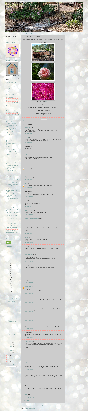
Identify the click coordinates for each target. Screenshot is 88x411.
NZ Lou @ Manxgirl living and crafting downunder (12, 199)
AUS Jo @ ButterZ (9, 116)
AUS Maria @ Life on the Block (12, 138)
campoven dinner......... (12, 327)
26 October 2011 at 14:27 (29, 250)
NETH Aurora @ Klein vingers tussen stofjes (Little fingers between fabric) (12, 185)
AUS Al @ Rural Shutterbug (11, 88)
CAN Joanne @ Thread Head (11, 170)
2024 (9, 265)
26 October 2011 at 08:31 (29, 171)
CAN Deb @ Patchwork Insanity (12, 165)
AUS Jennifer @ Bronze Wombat (12, 112)
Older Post (62, 405)
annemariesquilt (28, 286)
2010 (9, 355)
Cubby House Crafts (29, 254)
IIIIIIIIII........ (10, 311)
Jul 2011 (10, 340)
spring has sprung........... (13, 318)
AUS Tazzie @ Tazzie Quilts (11, 160)
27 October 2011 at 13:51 (29, 328)
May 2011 (11, 344)
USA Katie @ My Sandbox (11, 230)
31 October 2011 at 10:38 (29, 390)
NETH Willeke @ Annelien (11, 188)
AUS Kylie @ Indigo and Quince (12, 123)
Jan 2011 (10, 352)
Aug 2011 (11, 338)
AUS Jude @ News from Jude (11, 119)
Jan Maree (27, 137)
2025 (9, 263)
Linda (26, 353)
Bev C (26, 265)
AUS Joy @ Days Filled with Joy (12, 118)
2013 (9, 287)
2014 (9, 285)
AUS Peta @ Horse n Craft (11, 151)
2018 (9, 277)
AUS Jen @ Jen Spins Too (11, 110)
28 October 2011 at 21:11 (29, 379)
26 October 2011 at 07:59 (29, 142)
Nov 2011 (11, 294)
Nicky (26, 394)
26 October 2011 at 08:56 (29, 206)
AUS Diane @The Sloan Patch (12, 102)
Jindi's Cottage (28, 127)
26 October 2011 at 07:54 (29, 133)
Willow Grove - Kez (29, 210)
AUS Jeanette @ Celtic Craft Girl (12, 108)
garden (26, 120)
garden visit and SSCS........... (11, 305)
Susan (26, 246)
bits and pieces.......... (12, 329)
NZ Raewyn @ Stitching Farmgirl (12, 201)
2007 (9, 361)
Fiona (26, 200)
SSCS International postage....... (12, 315)
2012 (9, 289)
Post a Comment (27, 400)
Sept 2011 (11, 336)
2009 (9, 357)
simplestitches (27, 154)
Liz (25, 167)
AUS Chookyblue (9, 97)
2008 (9, 359)
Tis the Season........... (12, 331)
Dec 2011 (10, 292)
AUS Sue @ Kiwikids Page (11, 156)
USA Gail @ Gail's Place (10, 220)
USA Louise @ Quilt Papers (11, 232)
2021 (9, 271)
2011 (9, 291)
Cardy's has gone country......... (11, 302)
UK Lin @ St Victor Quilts (11, 205)
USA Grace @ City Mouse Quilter (12, 222)
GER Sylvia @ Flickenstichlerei (12, 182)
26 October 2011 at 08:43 (29, 187)
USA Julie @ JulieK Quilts (11, 225)
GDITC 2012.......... (12, 323)
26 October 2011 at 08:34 (29, 179)
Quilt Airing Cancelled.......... (11, 334)
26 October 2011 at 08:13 (29, 150)
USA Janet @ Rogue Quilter (11, 223)
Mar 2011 (10, 348)
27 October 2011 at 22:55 (29, 349)
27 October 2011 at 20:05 (29, 337)
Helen (26, 183)
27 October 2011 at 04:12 (29, 293)
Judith (26, 306)
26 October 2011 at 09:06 (29, 214)
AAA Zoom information (10, 86)
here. (46, 101)
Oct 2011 (10, 296)
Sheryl (26, 315)
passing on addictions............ (12, 321)
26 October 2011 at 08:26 (29, 162)
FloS (26, 276)
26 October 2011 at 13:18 (29, 242)
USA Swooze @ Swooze (10, 235)
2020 (9, 273)
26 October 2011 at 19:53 (29, 261)
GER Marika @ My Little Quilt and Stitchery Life (12, 180)
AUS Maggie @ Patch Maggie (12, 134)
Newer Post (24, 405)
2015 (9, 283)
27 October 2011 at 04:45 (29, 302)
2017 (9, 279)
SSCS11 (32, 120)
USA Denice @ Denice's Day (11, 218)
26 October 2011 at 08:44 (29, 196)
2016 (9, 281)
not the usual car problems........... (11, 308)
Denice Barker (28, 297)
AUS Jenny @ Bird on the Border (12, 114)
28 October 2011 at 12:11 (29, 358)
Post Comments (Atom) (30, 408)
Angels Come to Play (29, 341)
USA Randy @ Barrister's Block (12, 234)
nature (29, 120)
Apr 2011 (10, 346)
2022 (9, 269)
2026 (9, 261)
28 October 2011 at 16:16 (29, 369)
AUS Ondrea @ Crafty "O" (11, 149)
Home (43, 405)
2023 (9, 267)
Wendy (26, 324)
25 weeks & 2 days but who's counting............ (13, 299)
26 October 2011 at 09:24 (29, 221)
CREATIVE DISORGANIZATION (32, 218)
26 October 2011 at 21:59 (29, 282)
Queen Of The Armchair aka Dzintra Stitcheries (34, 176)
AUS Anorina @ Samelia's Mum (12, 92)
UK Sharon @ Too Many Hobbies (12, 207)
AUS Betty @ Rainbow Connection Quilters (10, 95)
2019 (9, 275)
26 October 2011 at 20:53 (29, 272)
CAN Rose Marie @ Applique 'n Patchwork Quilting (12, 176)
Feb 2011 (10, 350)
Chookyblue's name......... (13, 325)
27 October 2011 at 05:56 (29, 311)
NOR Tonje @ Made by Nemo (12, 193)
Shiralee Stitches (28, 373)
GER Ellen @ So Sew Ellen (11, 178)
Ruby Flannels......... (12, 312)
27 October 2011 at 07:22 (29, 320)
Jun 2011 (10, 342)
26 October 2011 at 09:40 (29, 233)
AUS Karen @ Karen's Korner (11, 121)
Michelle (26, 237)
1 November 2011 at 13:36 (30, 397)
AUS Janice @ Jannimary (11, 107)
